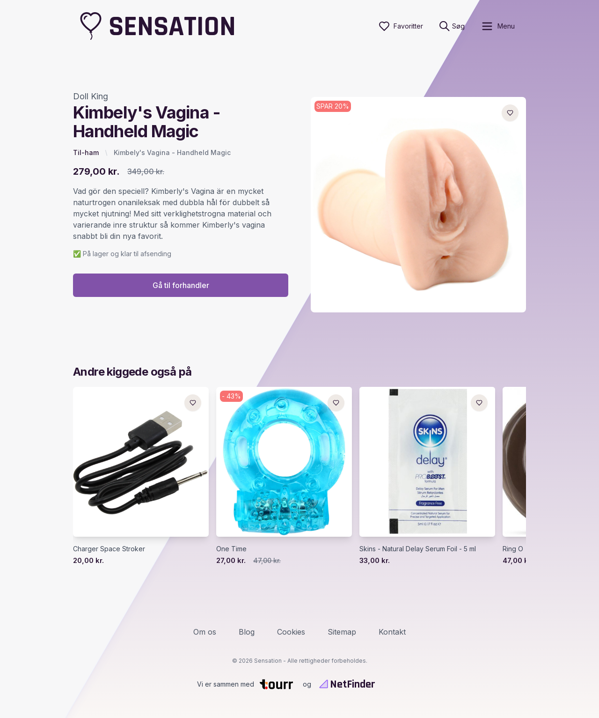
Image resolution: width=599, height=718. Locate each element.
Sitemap (342, 632)
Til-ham (86, 152)
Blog (247, 632)
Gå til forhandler (181, 285)
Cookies (291, 632)
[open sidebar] (497, 26)
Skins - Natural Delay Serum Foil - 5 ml (417, 549)
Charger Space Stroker (109, 549)
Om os (204, 632)
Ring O (513, 549)
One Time (231, 549)
